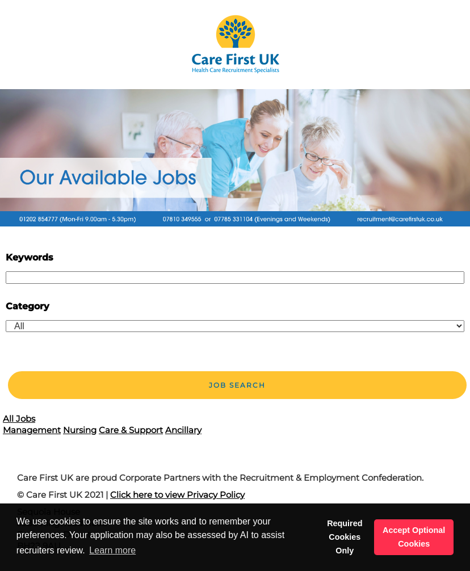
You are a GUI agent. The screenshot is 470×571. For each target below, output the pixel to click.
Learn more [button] (112, 550)
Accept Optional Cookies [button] (414, 537)
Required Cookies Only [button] (344, 537)
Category (27, 306)
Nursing (79, 430)
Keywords (29, 257)
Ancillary (183, 430)
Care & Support (131, 430)
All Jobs (19, 418)
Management (32, 430)
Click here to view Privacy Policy (177, 494)
